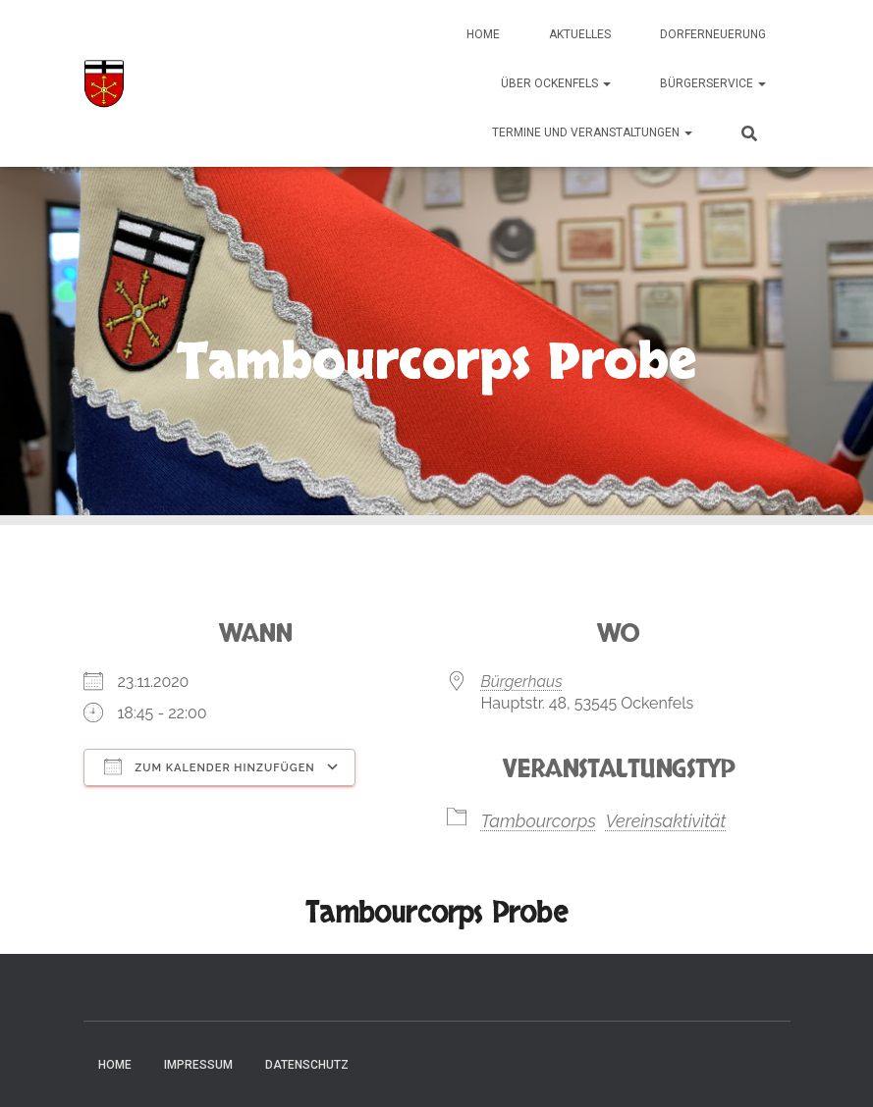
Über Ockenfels (556, 83)
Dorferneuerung (713, 34)
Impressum (198, 1065)
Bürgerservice (713, 83)
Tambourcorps (538, 821)
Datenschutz (307, 1065)
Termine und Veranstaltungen (592, 132)
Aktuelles (580, 34)
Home (483, 34)
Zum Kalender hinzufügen (209, 766)
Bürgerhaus (522, 681)
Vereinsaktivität (665, 821)
